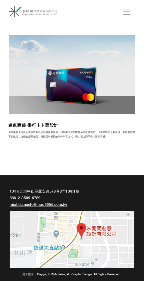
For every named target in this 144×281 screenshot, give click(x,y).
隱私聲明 (28, 274)
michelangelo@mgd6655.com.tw (38, 205)
